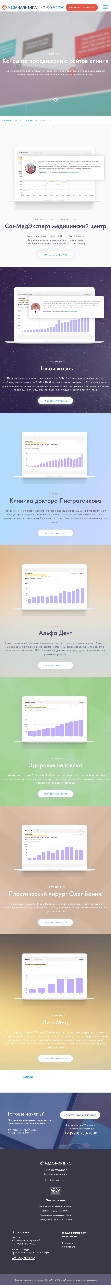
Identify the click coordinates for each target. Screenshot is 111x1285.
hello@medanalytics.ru (55, 1179)
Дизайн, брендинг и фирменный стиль (55, 1219)
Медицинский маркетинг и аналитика (55, 1206)
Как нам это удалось (55, 254)
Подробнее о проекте (55, 401)
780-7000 (52, 7)
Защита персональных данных (29, 1279)
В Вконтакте (68, 1246)
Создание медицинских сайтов (55, 1210)
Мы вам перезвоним (55, 1174)
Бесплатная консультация (81, 7)
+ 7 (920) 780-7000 (23, 1243)
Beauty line (28, 1076)
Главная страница (9, 120)
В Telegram (67, 1243)
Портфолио (28, 120)
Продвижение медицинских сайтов (55, 1215)
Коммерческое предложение (80, 1115)
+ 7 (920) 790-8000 (23, 1258)
